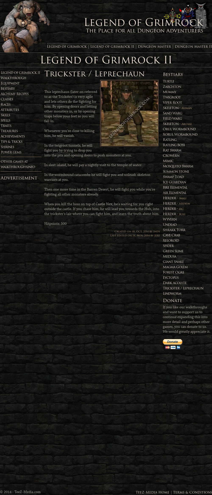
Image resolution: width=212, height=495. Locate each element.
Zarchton (172, 86)
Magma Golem (175, 267)
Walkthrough (13, 78)
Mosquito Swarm (178, 166)
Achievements (13, 136)
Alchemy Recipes (14, 94)
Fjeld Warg (172, 118)
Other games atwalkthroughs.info (18, 164)
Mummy (169, 92)
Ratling (169, 139)
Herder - (174, 198)
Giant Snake (173, 261)
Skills (5, 115)
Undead (170, 224)
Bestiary (8, 88)
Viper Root (172, 102)
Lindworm (172, 293)
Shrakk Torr (174, 230)
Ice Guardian (174, 182)
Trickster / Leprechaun (183, 288)
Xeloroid (171, 240)
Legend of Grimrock (67, 46)
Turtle (168, 81)
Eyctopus (171, 277)
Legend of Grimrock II (112, 46)
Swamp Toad (173, 176)
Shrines (7, 147)
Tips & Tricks (11, 141)
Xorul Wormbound (180, 134)
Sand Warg (172, 113)
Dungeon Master (154, 46)
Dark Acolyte (175, 283)
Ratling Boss (174, 145)
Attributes (10, 109)
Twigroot (172, 97)
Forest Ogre (173, 272)
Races (5, 104)
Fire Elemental (175, 187)
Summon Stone (176, 171)
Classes (7, 99)
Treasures (9, 131)
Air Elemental (174, 192)
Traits (6, 125)
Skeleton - (177, 108)
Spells (5, 120)
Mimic (168, 161)
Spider (168, 245)
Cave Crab (171, 235)
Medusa (169, 256)
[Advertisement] (18, 246)
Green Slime (173, 251)
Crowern (171, 155)
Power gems (11, 152)
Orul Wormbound (179, 129)
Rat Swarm (172, 150)
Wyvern (170, 219)
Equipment (10, 83)
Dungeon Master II (193, 46)
